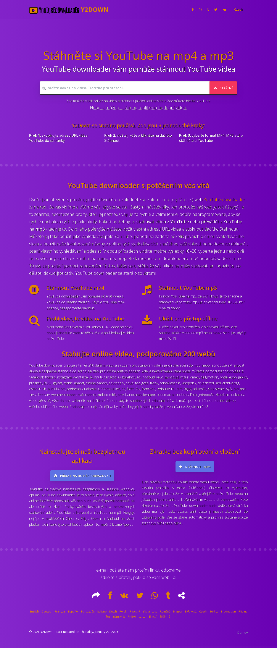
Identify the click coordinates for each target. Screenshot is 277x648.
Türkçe (214, 613)
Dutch (113, 613)
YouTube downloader (225, 199)
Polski (123, 613)
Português (88, 613)
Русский (135, 613)
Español (73, 613)
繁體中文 (165, 619)
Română (165, 613)
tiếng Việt (119, 619)
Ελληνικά (190, 613)
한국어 (131, 619)
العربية (142, 619)
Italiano (102, 613)
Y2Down (46, 634)
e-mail (102, 572)
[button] (238, 9)
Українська (150, 613)
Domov (242, 634)
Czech (203, 613)
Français (60, 613)
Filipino (243, 613)
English (34, 613)
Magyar (177, 613)
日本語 (153, 619)
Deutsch (47, 613)
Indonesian (228, 613)
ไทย (108, 619)
